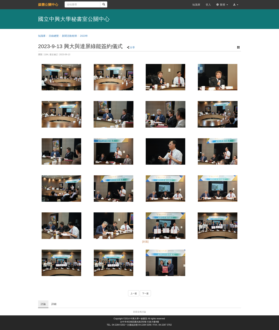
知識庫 (42, 35)
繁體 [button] (222, 4)
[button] (236, 4)
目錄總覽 (54, 35)
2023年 (84, 35)
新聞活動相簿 (69, 35)
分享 (132, 47)
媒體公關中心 (48, 4)
